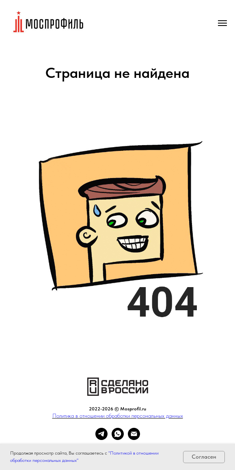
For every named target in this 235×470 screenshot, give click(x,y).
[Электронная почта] (134, 437)
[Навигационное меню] (222, 23)
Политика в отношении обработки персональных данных (117, 415)
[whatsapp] (118, 437)
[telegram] (101, 437)
